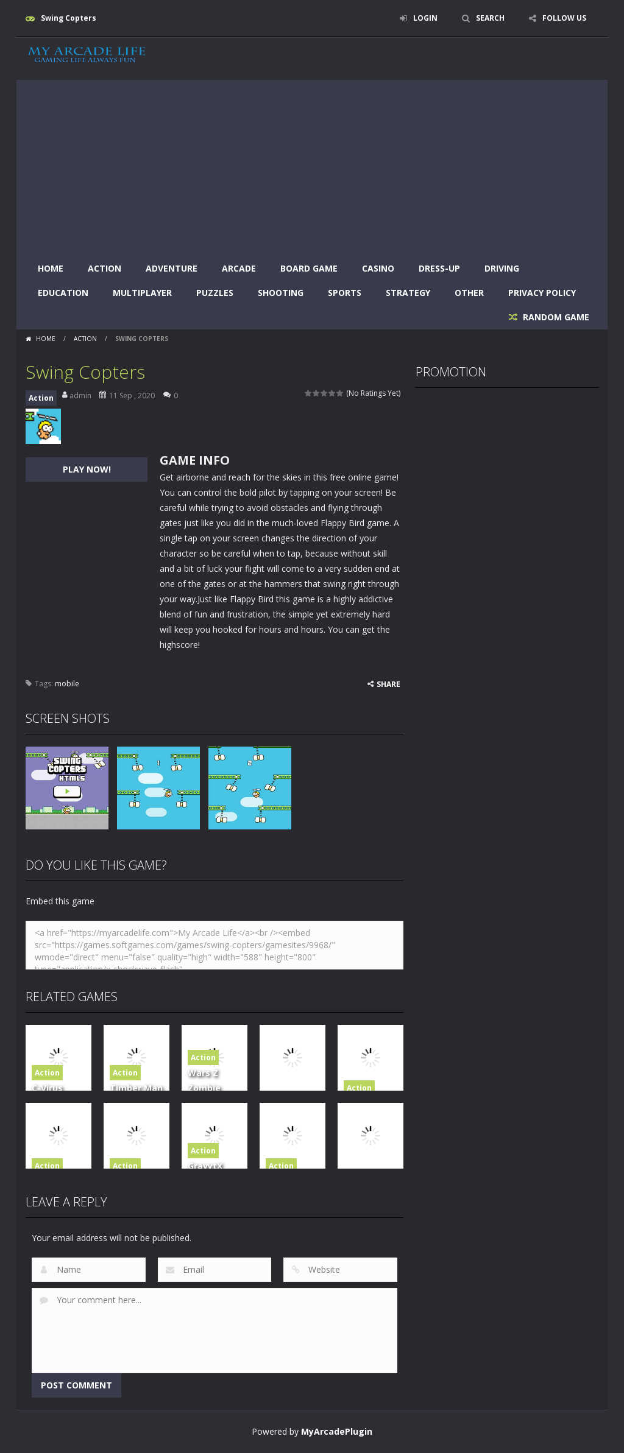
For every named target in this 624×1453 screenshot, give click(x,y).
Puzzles (214, 292)
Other (469, 292)
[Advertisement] (312, 165)
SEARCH (490, 18)
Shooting (280, 292)
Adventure (171, 268)
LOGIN (425, 18)
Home (50, 268)
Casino (378, 268)
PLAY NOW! (87, 469)
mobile (67, 683)
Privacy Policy (542, 292)
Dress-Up (439, 268)
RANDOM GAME (554, 317)
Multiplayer (142, 292)
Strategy (408, 292)
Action (104, 268)
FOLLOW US (564, 18)
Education (63, 292)
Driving (501, 268)
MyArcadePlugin (336, 1431)
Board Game (309, 268)
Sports (344, 292)
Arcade (239, 268)
